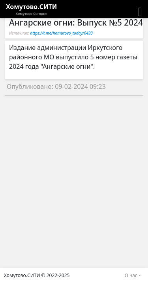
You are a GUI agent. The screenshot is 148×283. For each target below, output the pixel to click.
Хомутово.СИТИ (31, 9)
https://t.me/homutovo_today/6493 (61, 33)
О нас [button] (131, 275)
